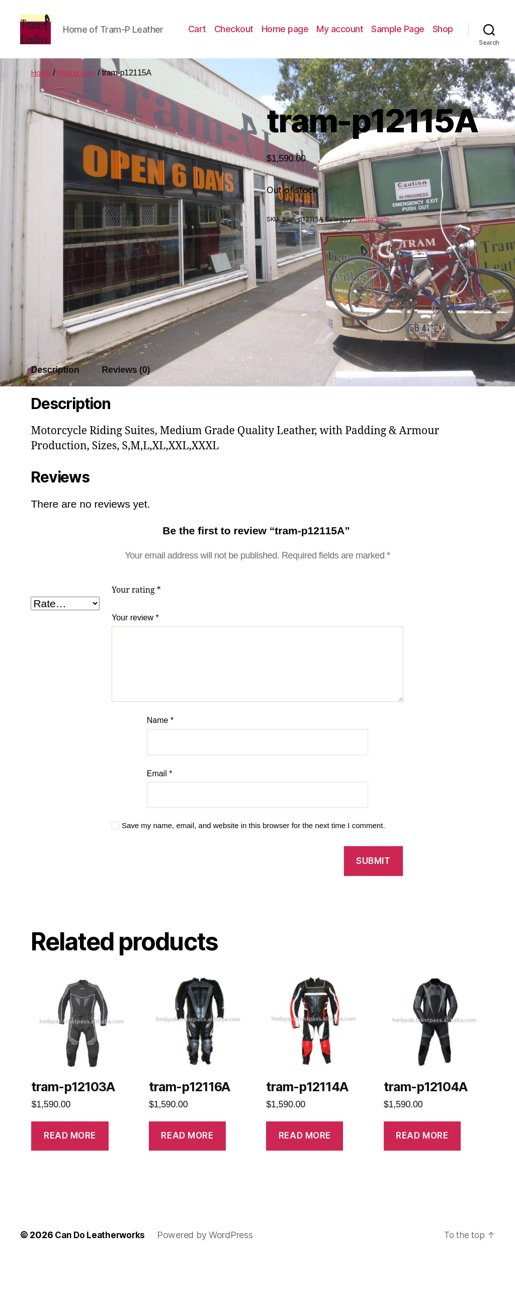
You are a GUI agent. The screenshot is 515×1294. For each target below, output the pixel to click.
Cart (226, 37)
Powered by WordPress (208, 1265)
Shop (443, 52)
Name (160, 751)
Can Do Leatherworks (101, 1265)
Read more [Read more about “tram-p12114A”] (305, 1166)
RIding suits (78, 103)
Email (160, 804)
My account (368, 37)
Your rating (136, 621)
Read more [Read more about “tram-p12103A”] (70, 1166)
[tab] (55, 401)
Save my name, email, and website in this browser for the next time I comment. (253, 856)
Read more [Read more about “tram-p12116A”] (187, 1166)
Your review (135, 648)
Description (55, 400)
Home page (313, 37)
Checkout (262, 37)
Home (41, 103)
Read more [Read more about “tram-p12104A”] (422, 1166)
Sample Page (426, 37)
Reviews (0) (126, 400)
